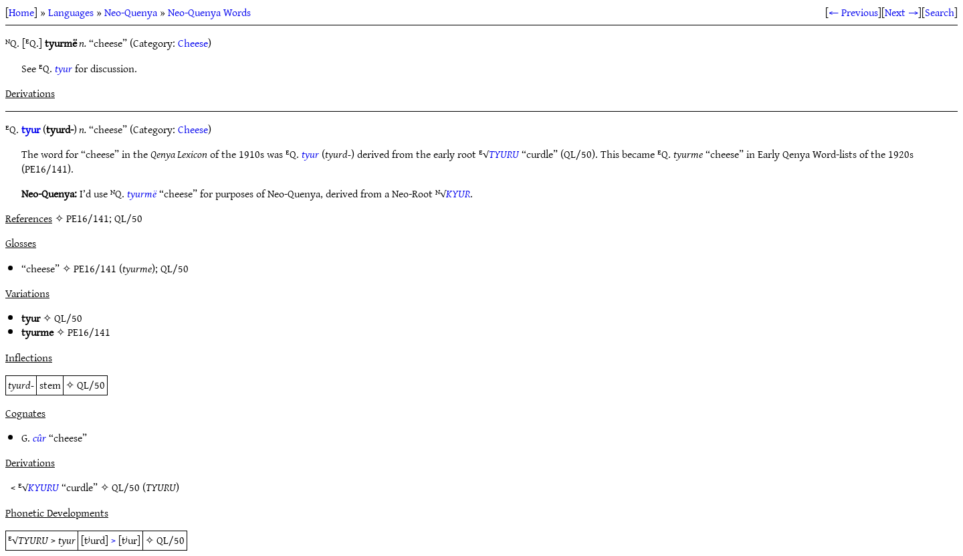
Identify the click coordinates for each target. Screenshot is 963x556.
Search (939, 12)
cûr (39, 437)
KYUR (458, 193)
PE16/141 (95, 268)
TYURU (504, 154)
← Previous (853, 12)
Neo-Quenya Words (209, 12)
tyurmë (141, 193)
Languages (71, 12)
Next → (901, 12)
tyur (63, 68)
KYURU (43, 487)
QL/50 (174, 268)
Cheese (193, 42)
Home (21, 12)
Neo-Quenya (130, 12)
